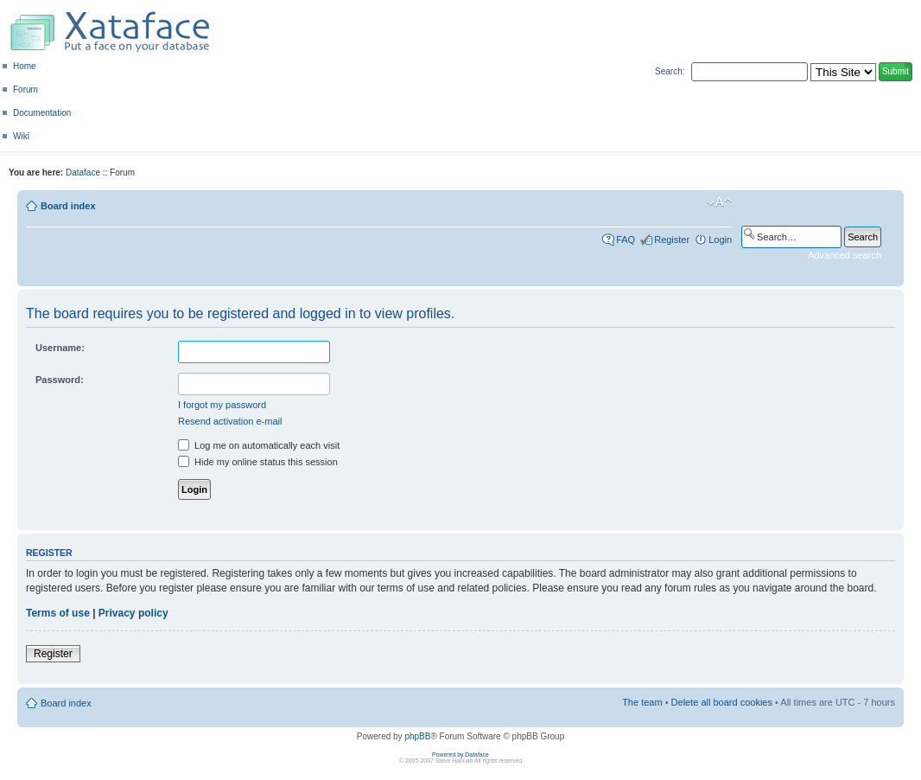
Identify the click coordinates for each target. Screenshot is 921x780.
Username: (60, 347)
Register (671, 239)
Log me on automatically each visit (259, 445)
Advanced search (844, 255)
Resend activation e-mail (230, 421)
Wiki (21, 136)
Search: (669, 71)
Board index (68, 206)
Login (720, 239)
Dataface (83, 172)
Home (24, 66)
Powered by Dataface (460, 754)
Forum (25, 89)
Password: (59, 379)
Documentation (42, 113)
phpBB (417, 736)
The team (642, 702)
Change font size (719, 202)
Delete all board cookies (721, 702)
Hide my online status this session (258, 462)
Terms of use (58, 613)
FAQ (625, 239)
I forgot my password (222, 405)
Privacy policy (133, 613)
